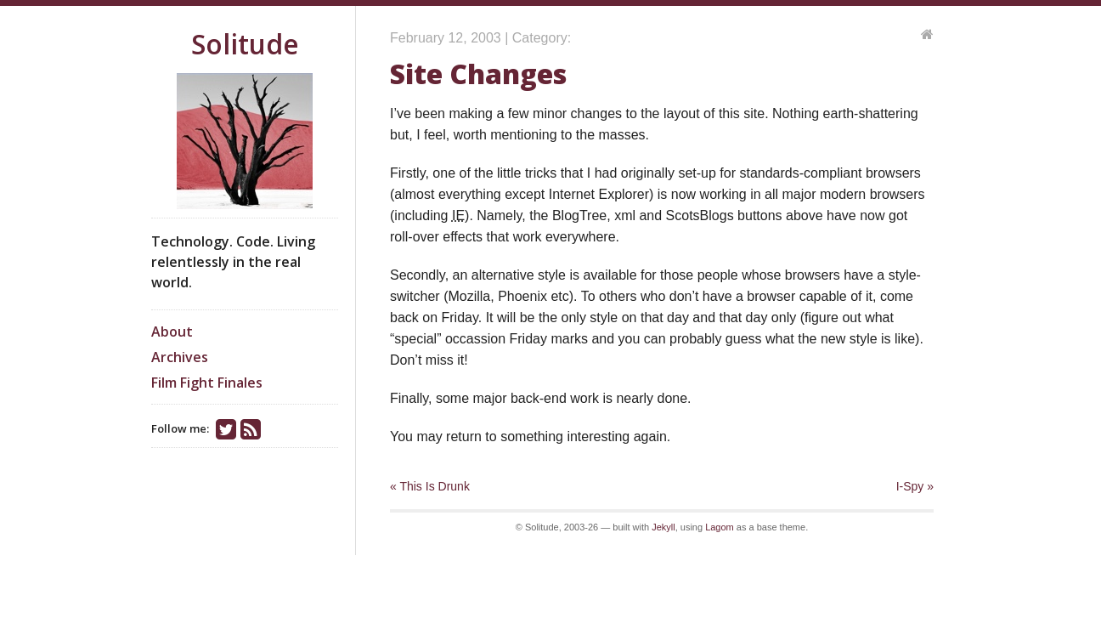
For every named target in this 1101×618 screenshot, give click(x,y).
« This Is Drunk (430, 486)
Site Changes (478, 73)
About (172, 331)
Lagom (719, 527)
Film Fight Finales (207, 382)
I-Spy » (915, 486)
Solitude (245, 44)
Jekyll (663, 527)
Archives (179, 357)
